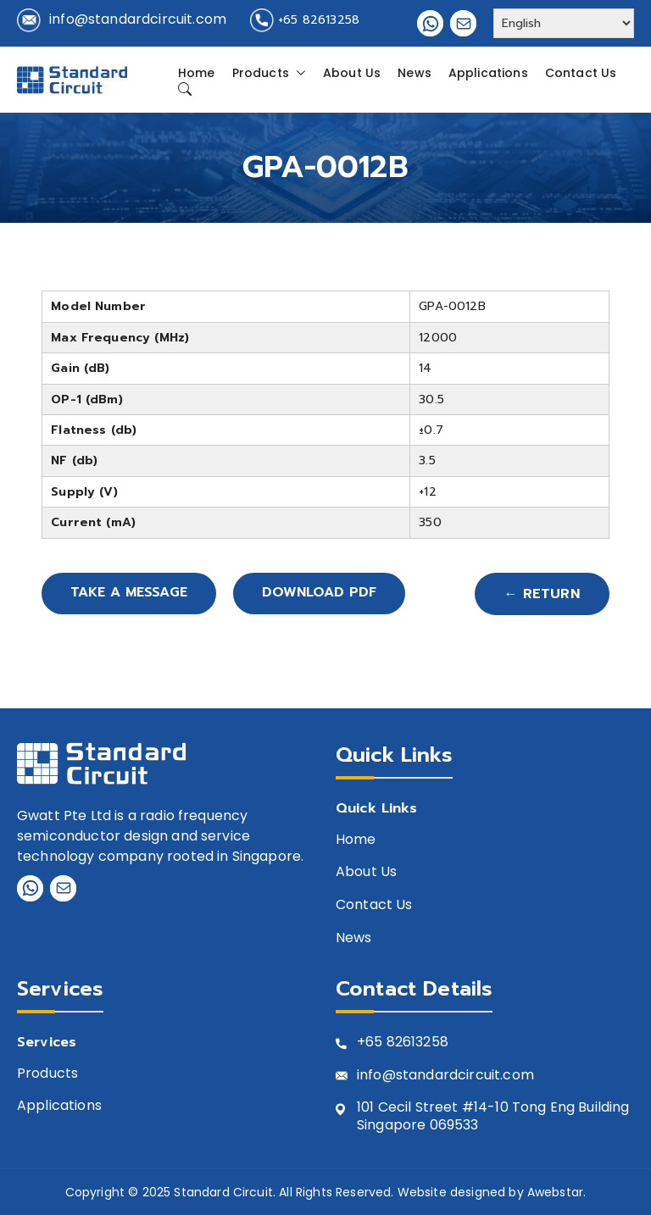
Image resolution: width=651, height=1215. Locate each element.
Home (196, 72)
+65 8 (376, 1042)
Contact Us (581, 72)
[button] (297, 73)
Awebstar (555, 1192)
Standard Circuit (223, 1192)
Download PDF (325, 594)
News (414, 72)
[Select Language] (563, 23)
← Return (542, 594)
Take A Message (131, 594)
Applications (488, 72)
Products (269, 73)
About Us (352, 72)
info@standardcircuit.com (137, 19)
